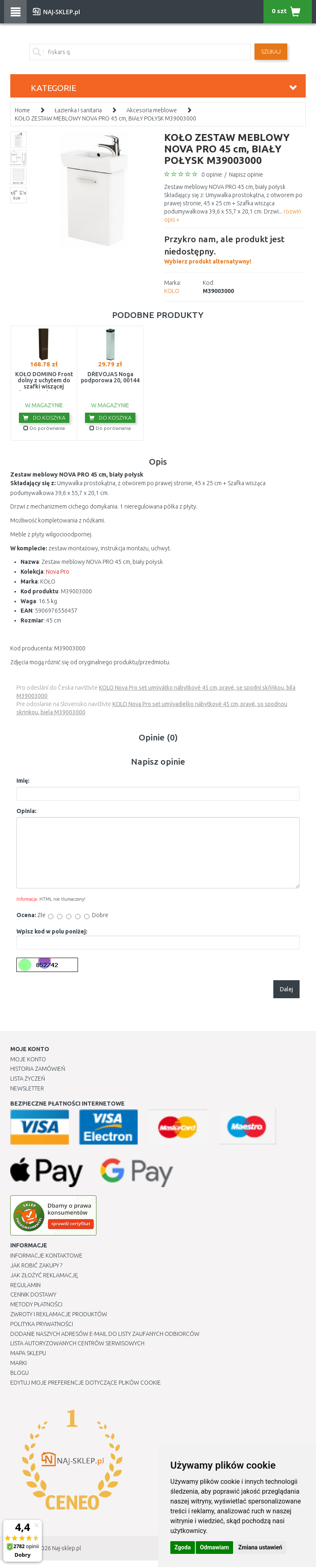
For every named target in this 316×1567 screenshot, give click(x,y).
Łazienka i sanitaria (78, 110)
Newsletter (27, 1088)
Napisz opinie (246, 174)
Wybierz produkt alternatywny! (235, 249)
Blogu (19, 1372)
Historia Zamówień (37, 1068)
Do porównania (44, 428)
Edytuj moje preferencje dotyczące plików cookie (85, 1382)
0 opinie (212, 174)
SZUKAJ (271, 51)
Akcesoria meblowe (151, 110)
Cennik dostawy (33, 1294)
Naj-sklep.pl (66, 1548)
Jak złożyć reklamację (44, 1275)
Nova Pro (57, 571)
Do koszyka (44, 417)
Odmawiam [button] (214, 1547)
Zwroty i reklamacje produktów (58, 1314)
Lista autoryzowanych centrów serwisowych (77, 1343)
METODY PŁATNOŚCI (36, 1304)
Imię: (23, 780)
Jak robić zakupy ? (36, 1265)
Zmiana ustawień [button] (260, 1547)
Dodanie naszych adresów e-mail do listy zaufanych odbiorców (104, 1334)
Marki (18, 1363)
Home (22, 110)
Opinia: (26, 811)
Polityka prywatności (41, 1324)
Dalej (286, 989)
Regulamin (25, 1285)
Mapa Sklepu (28, 1353)
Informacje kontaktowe (46, 1255)
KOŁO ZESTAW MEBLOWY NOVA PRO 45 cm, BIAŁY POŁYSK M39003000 (105, 118)
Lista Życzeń (27, 1078)
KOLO (171, 291)
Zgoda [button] (182, 1547)
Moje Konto (28, 1059)
